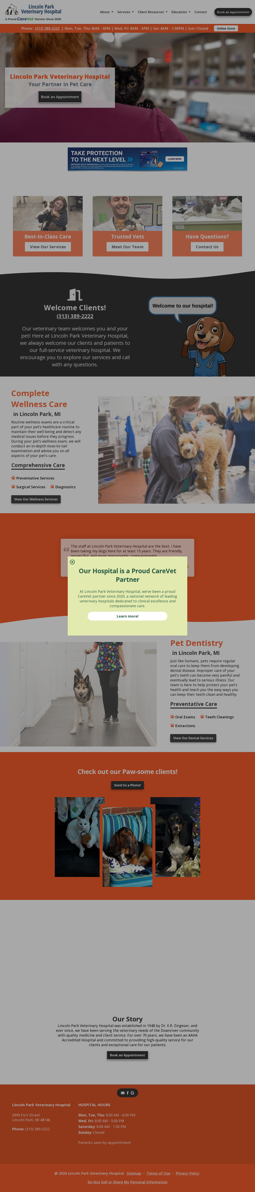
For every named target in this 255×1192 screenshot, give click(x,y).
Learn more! (127, 616)
